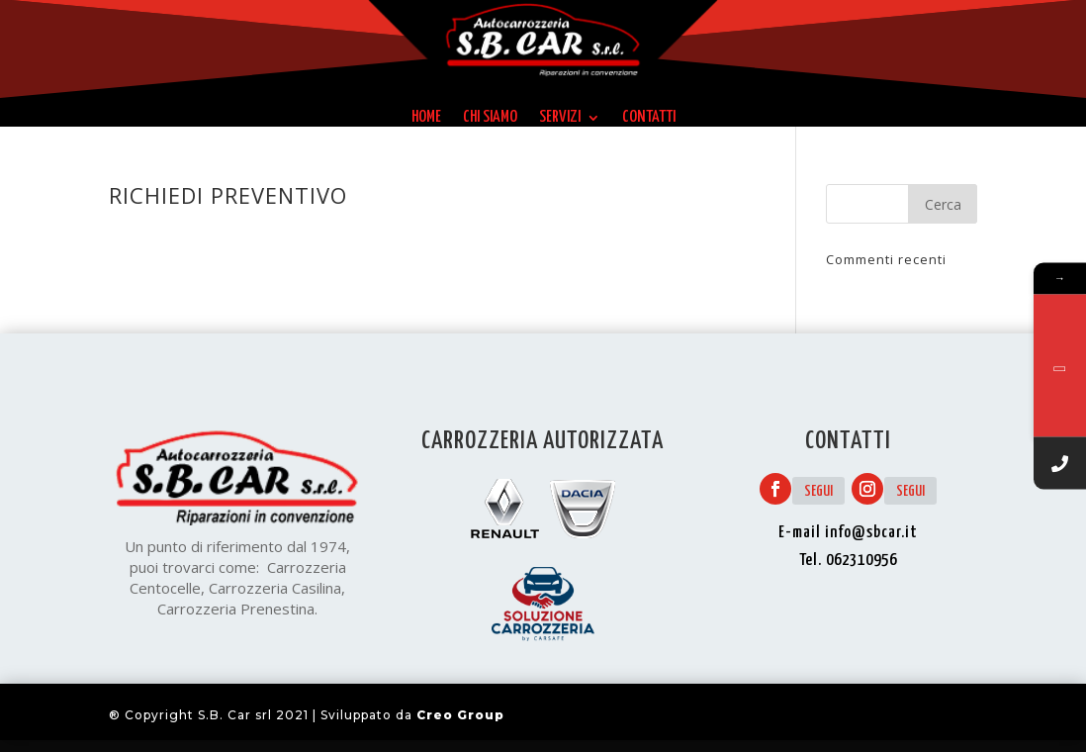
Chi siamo (490, 117)
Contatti (649, 117)
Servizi (560, 117)
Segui (818, 491)
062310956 (861, 560)
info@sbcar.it (871, 532)
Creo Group (460, 714)
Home (426, 117)
